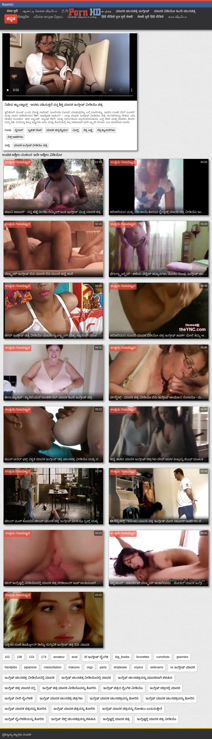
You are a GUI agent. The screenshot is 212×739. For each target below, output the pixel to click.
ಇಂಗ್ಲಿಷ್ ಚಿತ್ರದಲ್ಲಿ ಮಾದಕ (165, 688)
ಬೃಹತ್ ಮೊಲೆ (35, 130)
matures (74, 667)
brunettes (142, 657)
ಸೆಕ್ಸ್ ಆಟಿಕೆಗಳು (15, 137)
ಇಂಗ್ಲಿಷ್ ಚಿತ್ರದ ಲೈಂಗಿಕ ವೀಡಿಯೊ (123, 688)
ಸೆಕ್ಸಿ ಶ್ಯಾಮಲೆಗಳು (106, 130)
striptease (120, 667)
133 (31, 657)
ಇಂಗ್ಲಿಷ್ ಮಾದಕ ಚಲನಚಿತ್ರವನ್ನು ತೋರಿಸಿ (114, 698)
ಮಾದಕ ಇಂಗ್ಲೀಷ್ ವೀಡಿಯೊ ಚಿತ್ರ (30, 145)
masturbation (53, 667)
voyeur (138, 667)
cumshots (163, 657)
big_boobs (122, 657)
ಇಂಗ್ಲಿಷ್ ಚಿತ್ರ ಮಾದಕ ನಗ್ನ (20, 688)
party (103, 667)
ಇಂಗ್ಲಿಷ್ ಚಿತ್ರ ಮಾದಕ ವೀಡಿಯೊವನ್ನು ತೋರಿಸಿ (69, 688)
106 (19, 657)
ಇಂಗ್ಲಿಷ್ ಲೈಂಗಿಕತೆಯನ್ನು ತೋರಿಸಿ (24, 719)
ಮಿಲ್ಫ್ (76, 130)
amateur (58, 657)
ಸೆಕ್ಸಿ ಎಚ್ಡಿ (87, 130)
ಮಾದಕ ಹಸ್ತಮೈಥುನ (57, 130)
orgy (90, 667)
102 (7, 657)
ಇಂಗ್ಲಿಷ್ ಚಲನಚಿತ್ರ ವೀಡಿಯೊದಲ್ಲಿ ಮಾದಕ (29, 677)
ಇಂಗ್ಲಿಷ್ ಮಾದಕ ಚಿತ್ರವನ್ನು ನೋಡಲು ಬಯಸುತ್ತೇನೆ (132, 708)
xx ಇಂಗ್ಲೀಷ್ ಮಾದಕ (182, 667)
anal (74, 657)
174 (43, 657)
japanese (30, 667)
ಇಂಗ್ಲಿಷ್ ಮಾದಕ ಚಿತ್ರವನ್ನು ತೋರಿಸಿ (25, 708)
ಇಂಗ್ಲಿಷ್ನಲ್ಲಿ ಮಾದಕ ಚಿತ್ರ (116, 719)
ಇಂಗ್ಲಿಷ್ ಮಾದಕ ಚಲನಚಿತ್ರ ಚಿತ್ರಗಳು (61, 698)
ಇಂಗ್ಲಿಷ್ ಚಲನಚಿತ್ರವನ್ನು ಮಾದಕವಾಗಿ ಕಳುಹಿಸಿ (145, 677)
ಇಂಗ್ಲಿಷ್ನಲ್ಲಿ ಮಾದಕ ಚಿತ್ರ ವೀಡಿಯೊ (156, 719)
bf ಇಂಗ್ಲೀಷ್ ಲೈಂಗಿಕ (96, 657)
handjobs (11, 667)
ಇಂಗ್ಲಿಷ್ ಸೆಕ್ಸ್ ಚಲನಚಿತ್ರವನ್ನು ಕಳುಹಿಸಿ (73, 719)
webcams (156, 667)
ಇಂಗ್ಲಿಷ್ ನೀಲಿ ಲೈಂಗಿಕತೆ (19, 698)
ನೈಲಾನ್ (19, 130)
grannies (182, 657)
